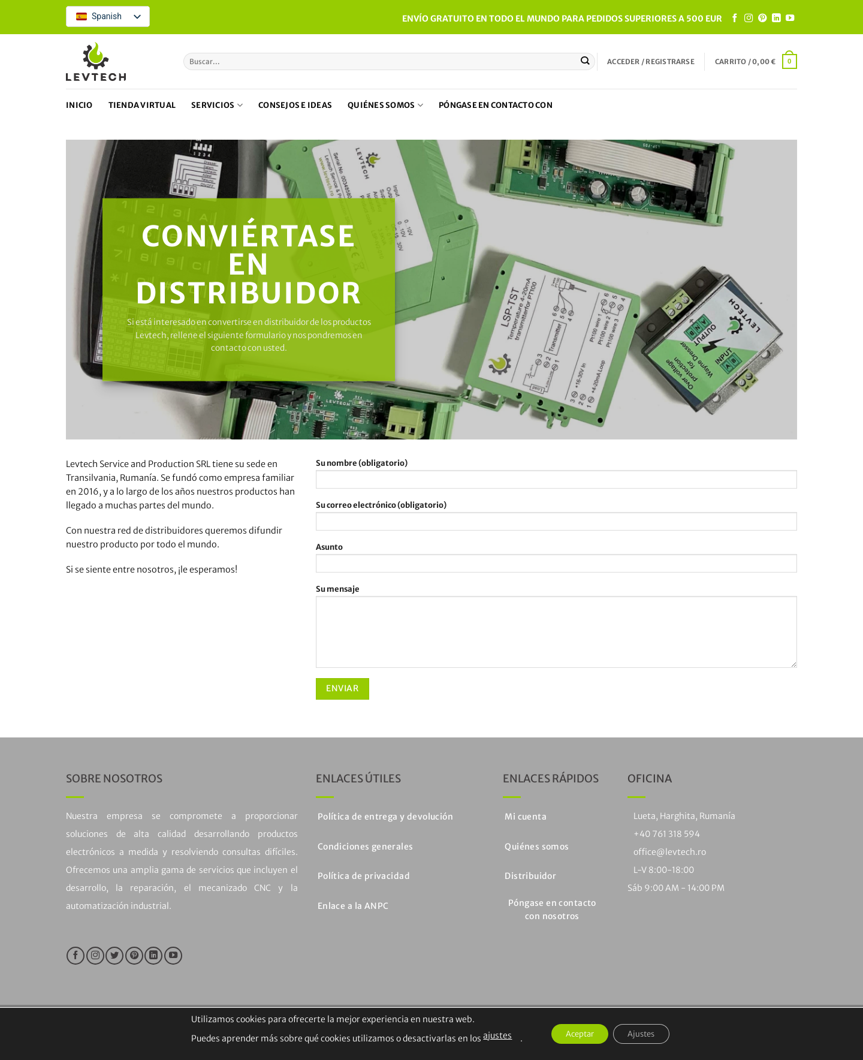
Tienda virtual (142, 105)
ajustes (487, 1035)
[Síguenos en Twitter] (114, 956)
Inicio (79, 105)
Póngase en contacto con (496, 105)
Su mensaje (556, 629)
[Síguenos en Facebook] (735, 18)
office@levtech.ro (669, 852)
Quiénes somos (385, 105)
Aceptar (575, 1034)
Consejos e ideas (295, 105)
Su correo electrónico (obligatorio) (556, 519)
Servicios (217, 105)
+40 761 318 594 (666, 834)
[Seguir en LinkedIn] (776, 18)
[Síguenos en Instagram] (748, 18)
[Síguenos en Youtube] (790, 18)
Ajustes (647, 1034)
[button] (651, 62)
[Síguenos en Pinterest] (762, 18)
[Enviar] (585, 61)
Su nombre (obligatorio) (556, 477)
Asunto (556, 561)
